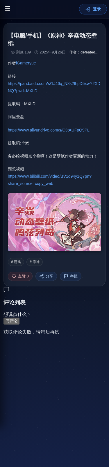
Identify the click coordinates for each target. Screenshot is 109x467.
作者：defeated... (83, 52)
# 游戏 (16, 262)
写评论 (11, 321)
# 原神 (35, 262)
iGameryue (26, 63)
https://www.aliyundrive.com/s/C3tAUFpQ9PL (49, 130)
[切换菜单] (7, 9)
